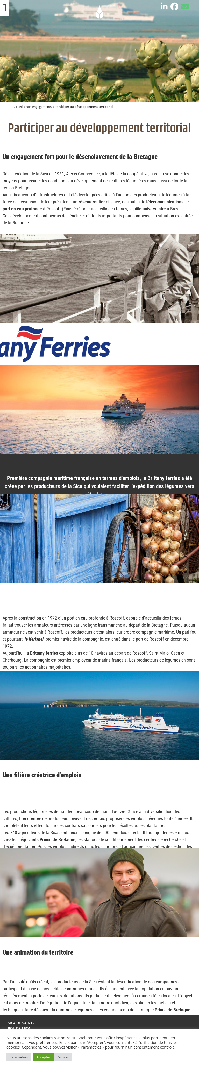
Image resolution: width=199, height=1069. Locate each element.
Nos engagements (39, 107)
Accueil (17, 107)
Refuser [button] (63, 1057)
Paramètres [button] (19, 1057)
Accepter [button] (43, 1057)
